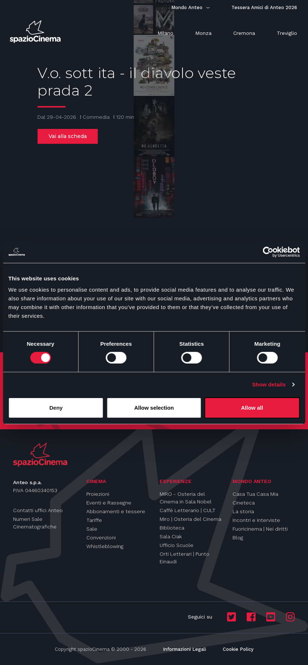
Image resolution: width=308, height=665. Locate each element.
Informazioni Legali (184, 649)
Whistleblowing (104, 546)
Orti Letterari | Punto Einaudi (184, 557)
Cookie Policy (238, 649)
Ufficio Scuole (176, 545)
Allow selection (154, 408)
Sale (91, 529)
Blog (238, 537)
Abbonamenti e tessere (115, 511)
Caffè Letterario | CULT (187, 510)
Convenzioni (101, 537)
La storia (243, 511)
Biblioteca (172, 528)
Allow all (252, 408)
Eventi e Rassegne (108, 503)
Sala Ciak (171, 536)
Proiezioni (97, 494)
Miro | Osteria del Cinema (190, 519)
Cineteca (244, 503)
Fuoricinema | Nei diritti (260, 529)
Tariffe (94, 520)
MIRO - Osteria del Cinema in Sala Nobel (186, 497)
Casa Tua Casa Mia (255, 494)
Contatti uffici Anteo (38, 510)
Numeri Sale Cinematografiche (35, 523)
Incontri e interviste (256, 520)
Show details (269, 384)
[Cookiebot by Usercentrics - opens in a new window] (268, 251)
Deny (56, 408)
